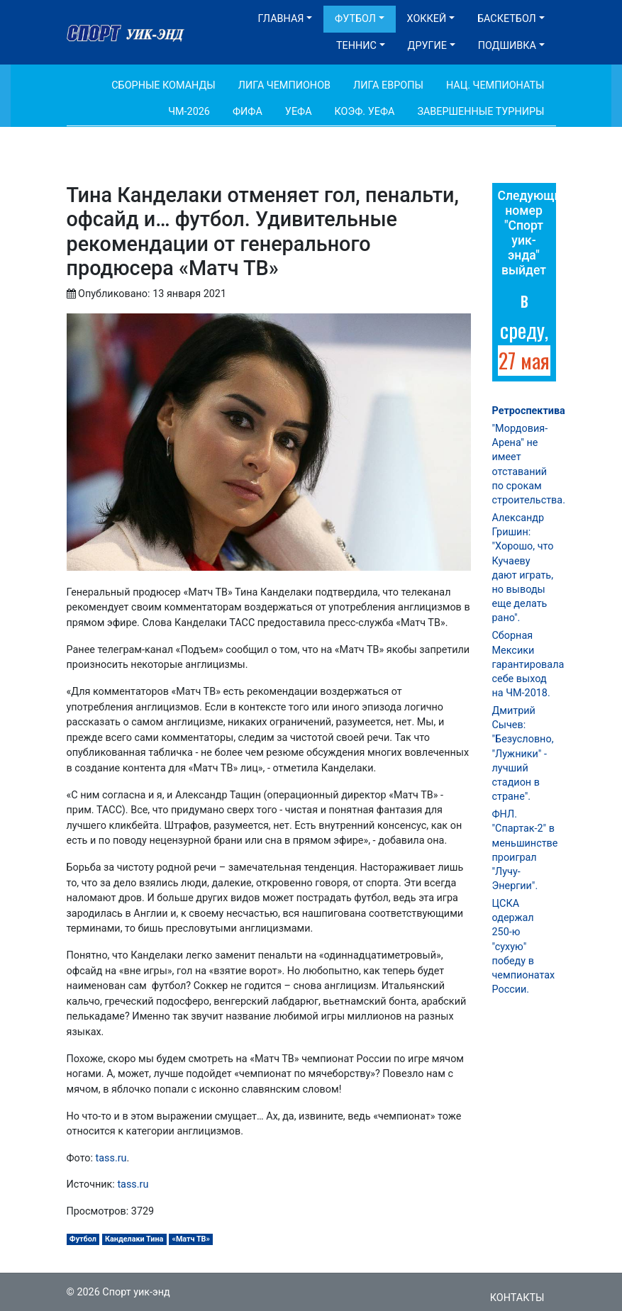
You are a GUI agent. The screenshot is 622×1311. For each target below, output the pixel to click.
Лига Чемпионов (284, 85)
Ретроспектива (528, 411)
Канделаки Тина (134, 1239)
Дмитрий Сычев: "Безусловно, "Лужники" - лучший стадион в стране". (523, 754)
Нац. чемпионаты (495, 85)
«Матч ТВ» (190, 1239)
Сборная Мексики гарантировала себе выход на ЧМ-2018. (528, 664)
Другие (427, 46)
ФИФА (247, 112)
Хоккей (427, 19)
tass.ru (111, 1158)
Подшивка (507, 46)
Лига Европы (388, 85)
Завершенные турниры (480, 112)
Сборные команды (163, 85)
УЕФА (298, 112)
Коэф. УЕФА (365, 112)
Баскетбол (506, 19)
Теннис (356, 46)
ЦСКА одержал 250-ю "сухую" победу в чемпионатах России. (523, 946)
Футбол (355, 19)
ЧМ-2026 (189, 112)
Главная (281, 19)
